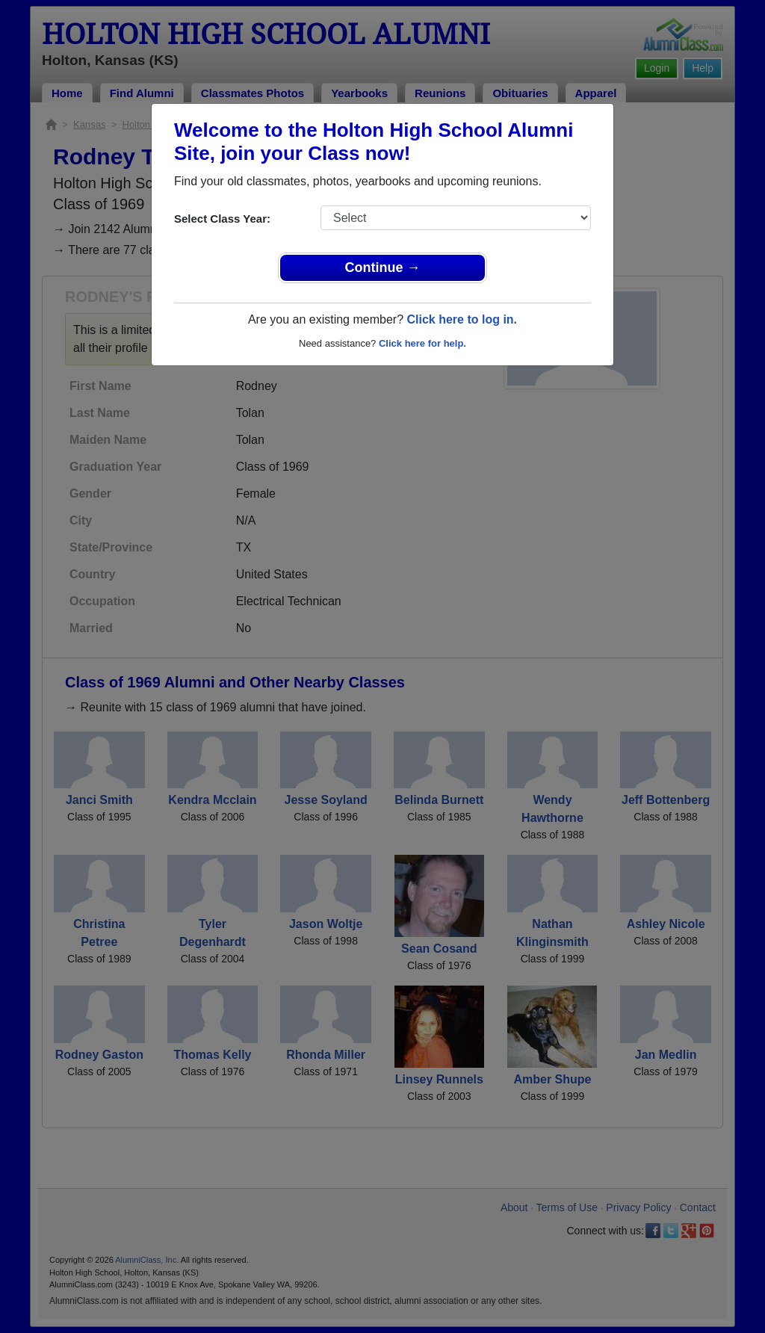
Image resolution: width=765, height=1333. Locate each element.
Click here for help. (422, 343)
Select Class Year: (222, 218)
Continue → (383, 267)
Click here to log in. (461, 319)
